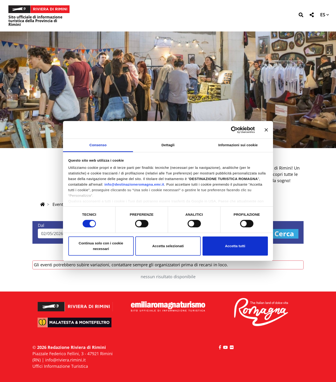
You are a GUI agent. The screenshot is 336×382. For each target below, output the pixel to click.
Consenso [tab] (97, 145)
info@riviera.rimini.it (65, 360)
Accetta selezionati (168, 246)
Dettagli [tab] (168, 145)
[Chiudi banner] (266, 129)
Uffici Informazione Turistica (60, 366)
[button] (301, 16)
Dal (41, 225)
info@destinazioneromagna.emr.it (134, 184)
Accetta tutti (235, 246)
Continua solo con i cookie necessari (101, 246)
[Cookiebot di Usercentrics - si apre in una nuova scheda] (234, 129)
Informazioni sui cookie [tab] (238, 145)
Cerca (284, 234)
